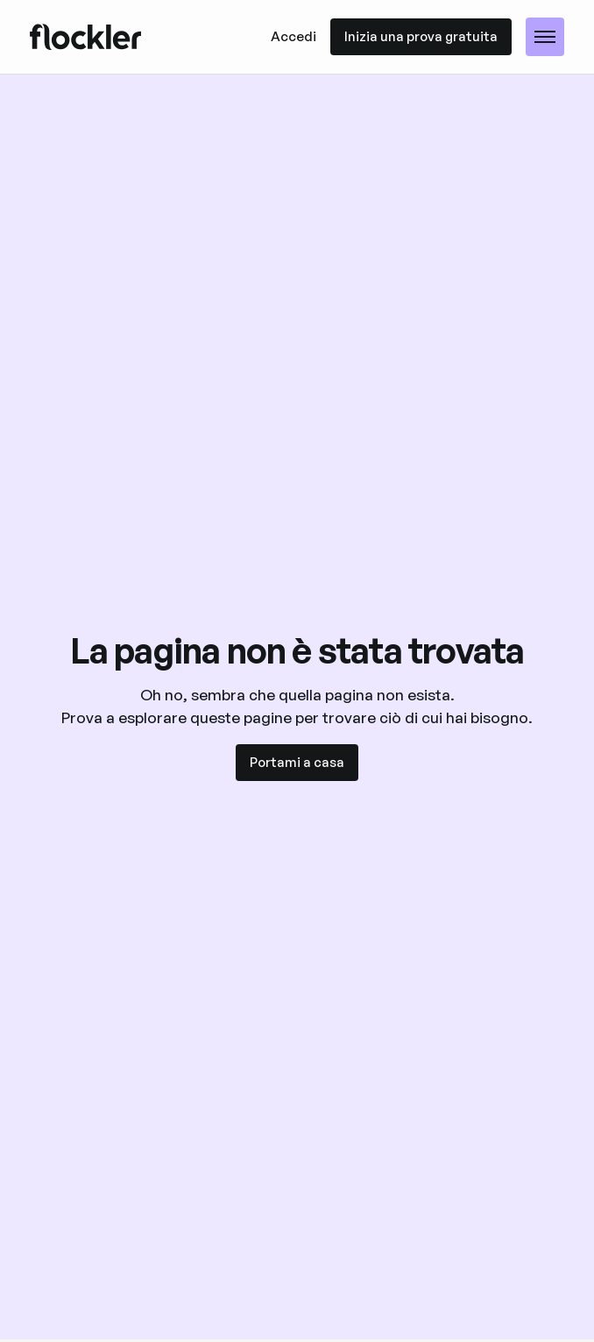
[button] (545, 37)
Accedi (293, 36)
